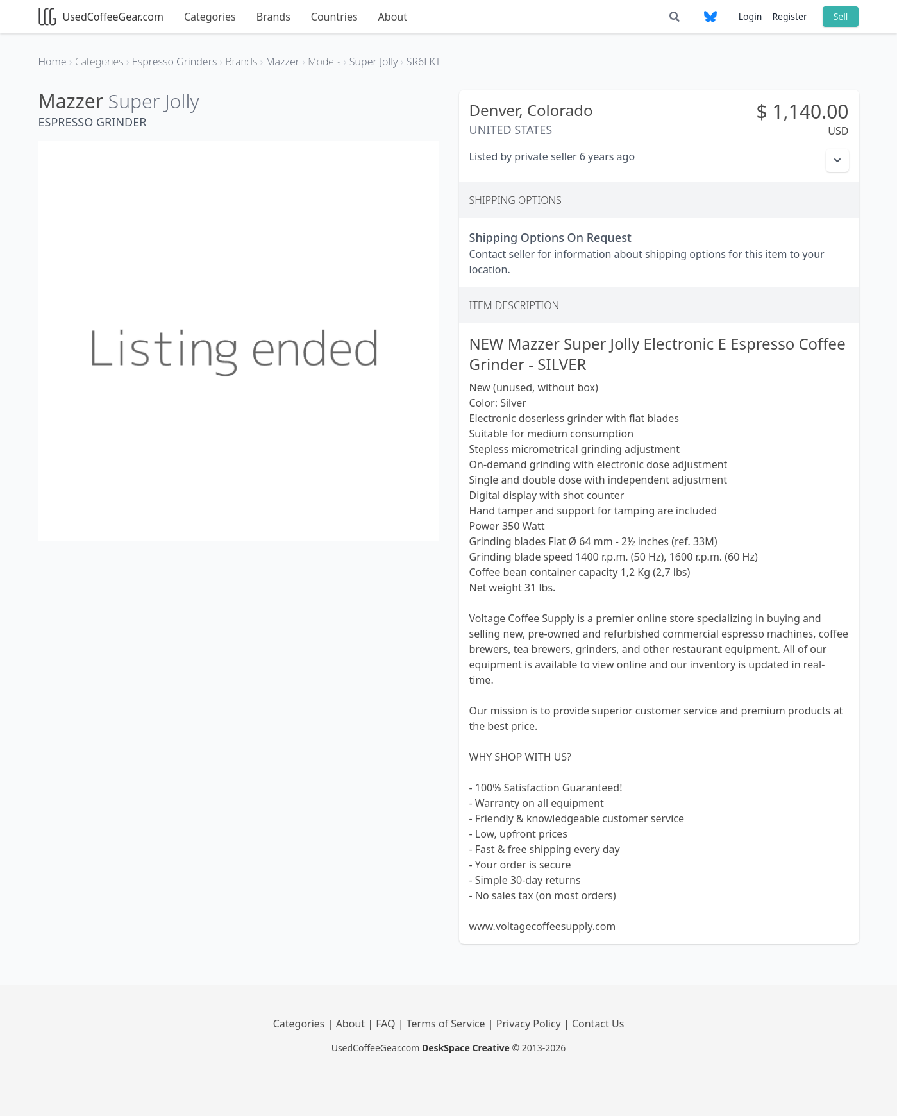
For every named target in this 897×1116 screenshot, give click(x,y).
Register (789, 16)
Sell (841, 16)
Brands (273, 17)
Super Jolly (153, 101)
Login (750, 16)
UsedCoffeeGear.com (100, 17)
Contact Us (598, 1024)
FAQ (387, 1024)
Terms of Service (447, 1024)
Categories (210, 17)
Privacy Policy (530, 1024)
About (392, 17)
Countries (334, 17)
